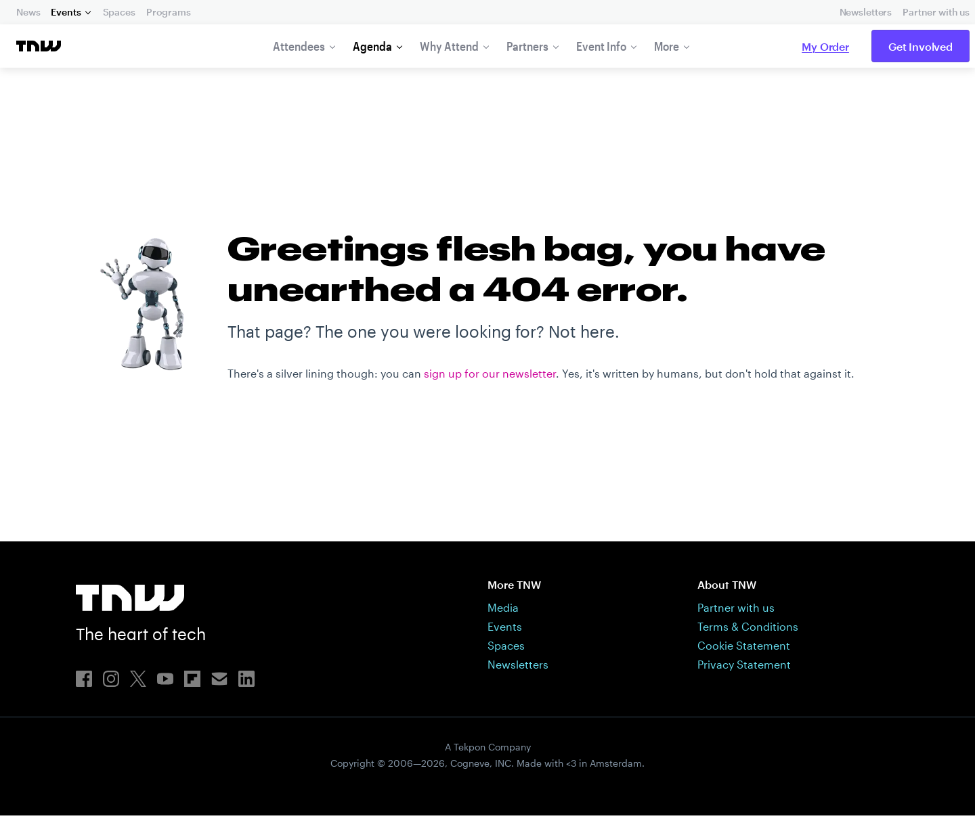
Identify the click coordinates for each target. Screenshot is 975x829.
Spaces (119, 12)
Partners (527, 46)
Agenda (372, 46)
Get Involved (920, 46)
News (28, 12)
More (666, 46)
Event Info (601, 46)
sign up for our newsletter (490, 551)
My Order (825, 46)
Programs (168, 12)
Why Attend (449, 46)
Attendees (299, 46)
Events (66, 12)
